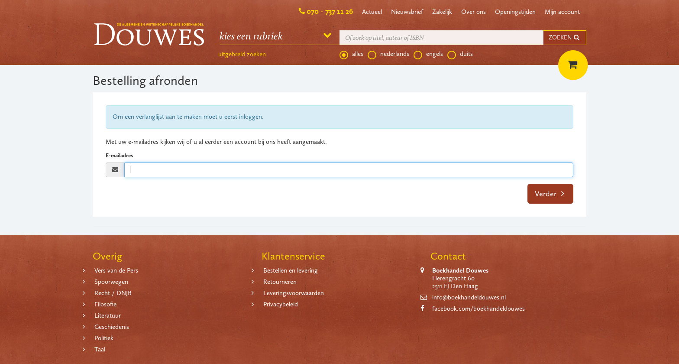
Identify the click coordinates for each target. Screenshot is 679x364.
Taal (99, 349)
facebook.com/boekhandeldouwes (478, 308)
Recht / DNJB (113, 293)
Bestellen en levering (290, 270)
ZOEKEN (565, 37)
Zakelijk (442, 12)
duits (460, 54)
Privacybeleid (280, 304)
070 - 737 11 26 (330, 11)
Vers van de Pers (116, 270)
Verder (550, 193)
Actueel (372, 12)
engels (428, 54)
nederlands (388, 54)
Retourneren (280, 282)
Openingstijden (515, 12)
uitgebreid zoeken (242, 54)
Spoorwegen (111, 282)
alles (351, 54)
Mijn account (562, 12)
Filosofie (105, 304)
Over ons (473, 12)
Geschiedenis (111, 327)
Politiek (103, 338)
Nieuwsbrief (407, 12)
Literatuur (107, 315)
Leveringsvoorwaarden (293, 293)
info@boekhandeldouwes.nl (469, 297)
